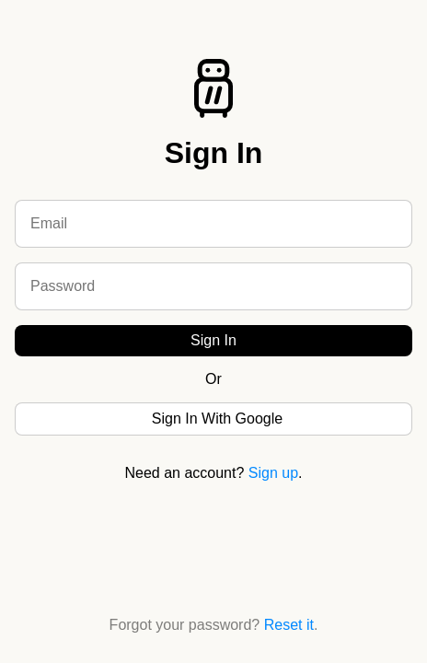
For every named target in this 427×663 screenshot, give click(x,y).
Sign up (273, 473)
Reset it (289, 625)
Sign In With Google (217, 418)
